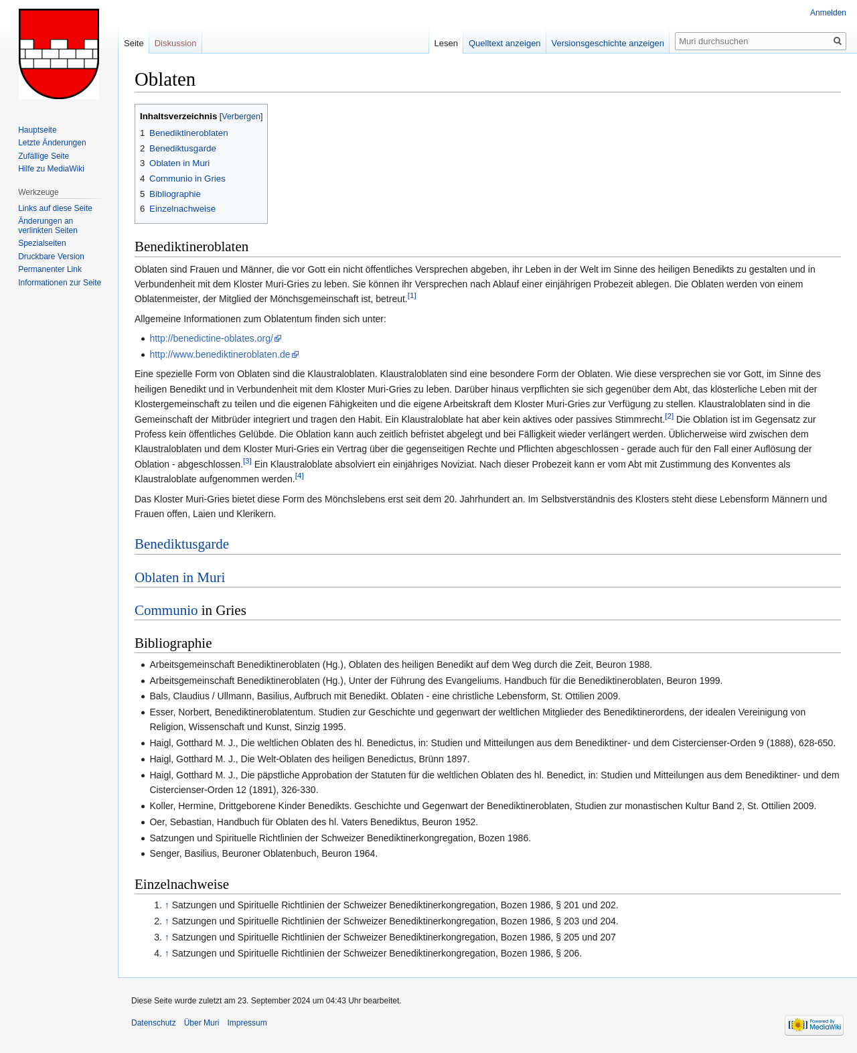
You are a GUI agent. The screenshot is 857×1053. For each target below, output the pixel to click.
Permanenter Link (50, 269)
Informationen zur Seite (59, 282)
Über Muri (202, 1023)
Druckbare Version (51, 256)
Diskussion (176, 43)
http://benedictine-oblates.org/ (210, 338)
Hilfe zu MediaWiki (51, 168)
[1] (412, 295)
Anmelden (828, 12)
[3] (247, 460)
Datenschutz (153, 1023)
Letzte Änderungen (52, 142)
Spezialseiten (42, 243)
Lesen (446, 43)
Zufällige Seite (43, 156)
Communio (166, 610)
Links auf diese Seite (55, 208)
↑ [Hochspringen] (167, 905)
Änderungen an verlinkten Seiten (48, 225)
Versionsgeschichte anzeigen (608, 43)
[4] (299, 475)
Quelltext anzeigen (505, 43)
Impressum (246, 1023)
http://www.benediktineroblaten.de (219, 354)
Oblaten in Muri (180, 577)
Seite (134, 43)
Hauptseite (37, 130)
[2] (669, 415)
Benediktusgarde (182, 544)
